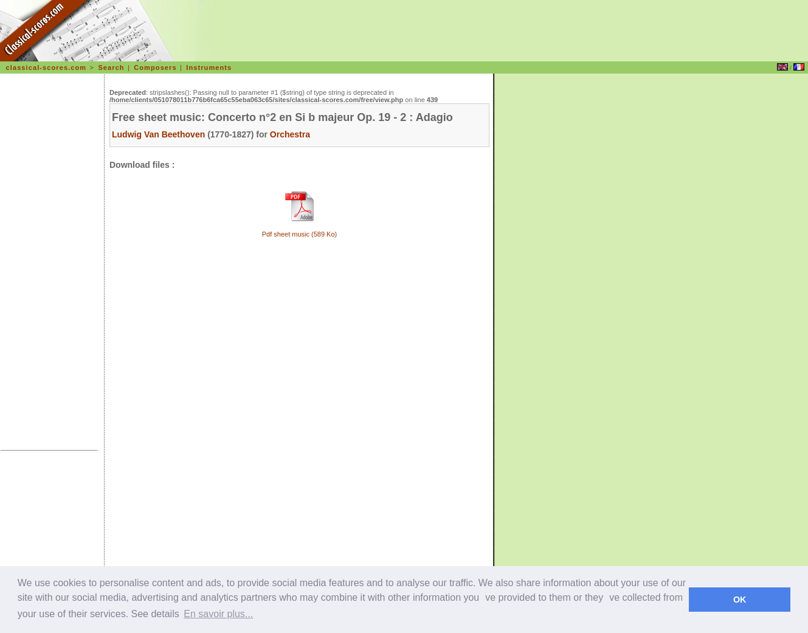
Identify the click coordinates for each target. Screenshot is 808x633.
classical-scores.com (46, 67)
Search (111, 67)
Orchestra (290, 134)
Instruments (209, 67)
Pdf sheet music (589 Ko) (299, 234)
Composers (155, 67)
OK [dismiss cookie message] (740, 599)
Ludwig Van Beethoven (158, 134)
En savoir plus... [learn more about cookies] (218, 614)
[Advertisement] (49, 263)
